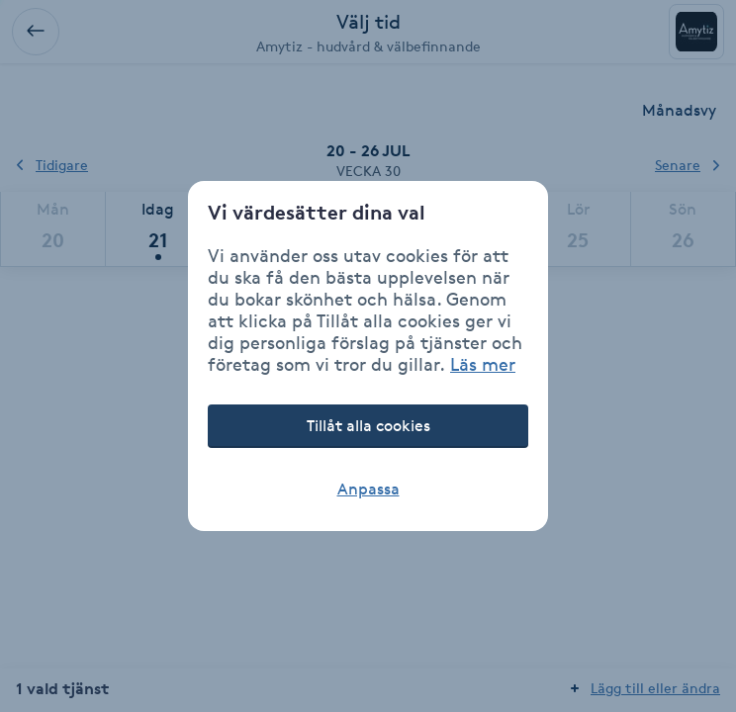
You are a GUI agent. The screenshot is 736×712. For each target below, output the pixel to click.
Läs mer (482, 364)
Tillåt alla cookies (368, 425)
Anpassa (368, 489)
